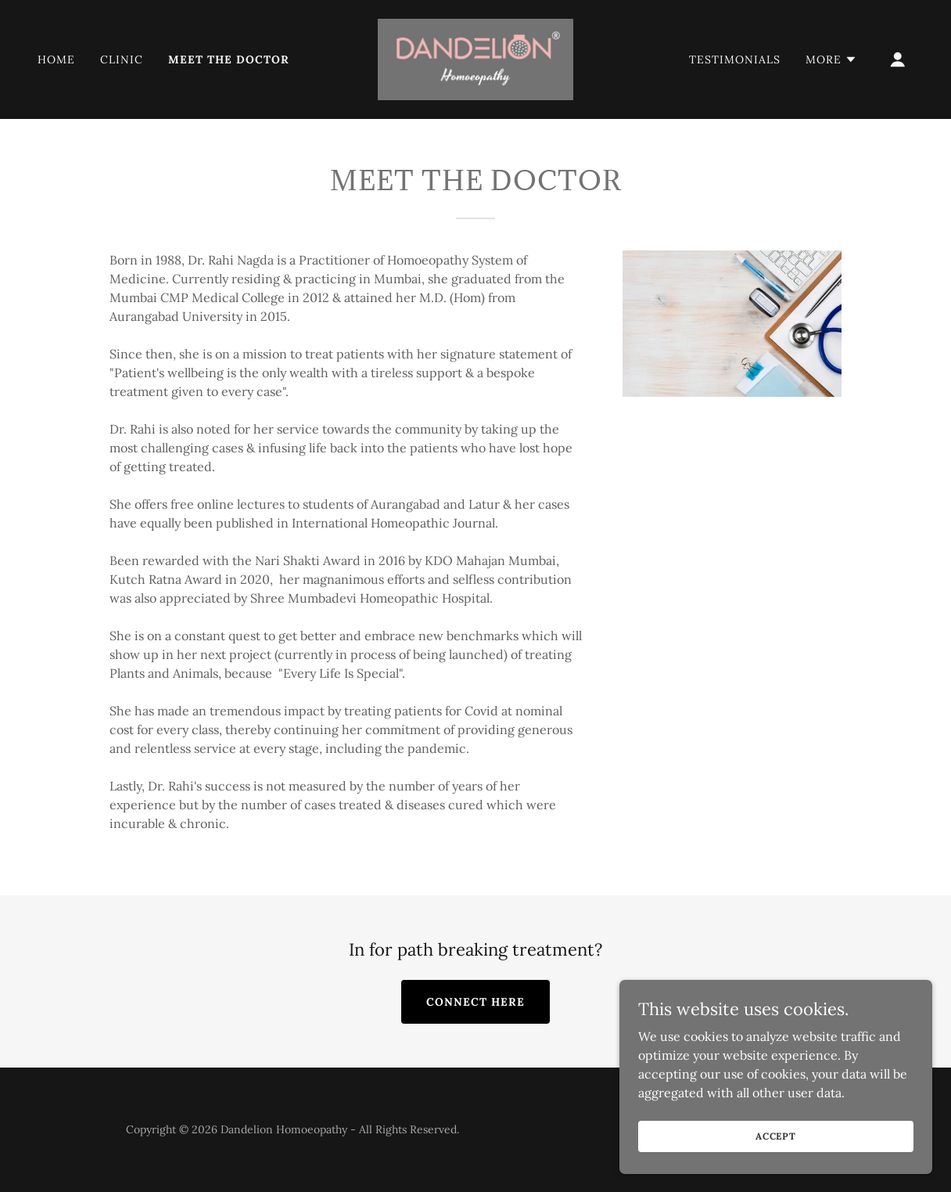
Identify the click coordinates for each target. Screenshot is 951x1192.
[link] (475, 58)
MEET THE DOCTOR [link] (228, 59)
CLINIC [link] (121, 59)
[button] (831, 59)
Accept (775, 1136)
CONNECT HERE (475, 1002)
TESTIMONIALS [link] (735, 59)
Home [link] (56, 59)
